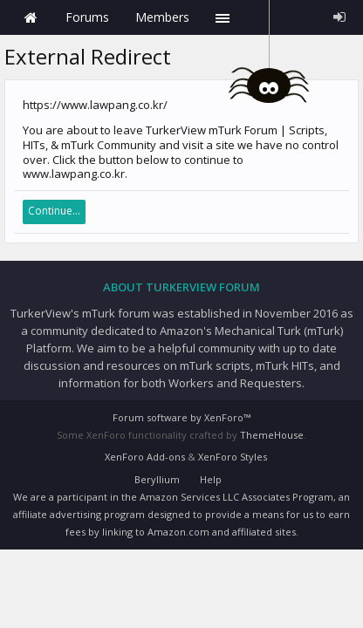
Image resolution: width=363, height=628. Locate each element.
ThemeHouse (272, 434)
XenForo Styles (232, 456)
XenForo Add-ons (145, 456)
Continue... (54, 210)
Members (162, 17)
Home (30, 17)
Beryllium (157, 479)
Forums (87, 17)
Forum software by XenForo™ (181, 417)
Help (211, 479)
